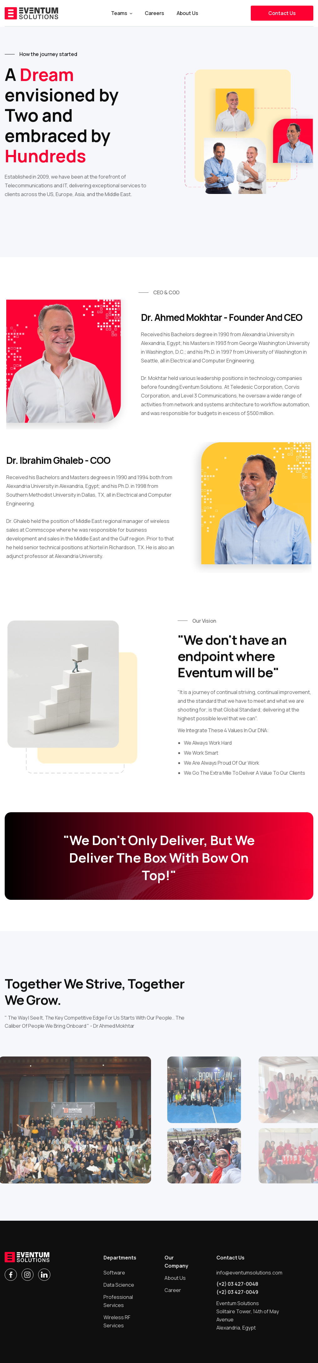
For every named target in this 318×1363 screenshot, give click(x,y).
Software (114, 1272)
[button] (122, 13)
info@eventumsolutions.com (249, 1272)
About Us (175, 1277)
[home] (31, 13)
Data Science (118, 1284)
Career (172, 1290)
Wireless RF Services (116, 1321)
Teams (119, 13)
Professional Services (118, 1301)
